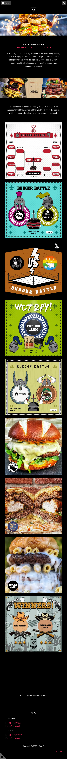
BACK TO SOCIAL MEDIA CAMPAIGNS (33, 695)
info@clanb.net (13, 726)
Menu (5, 3)
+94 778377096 (14, 723)
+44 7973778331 (15, 735)
